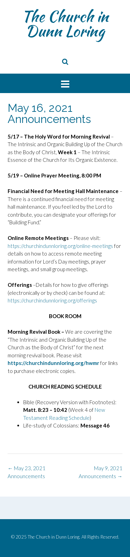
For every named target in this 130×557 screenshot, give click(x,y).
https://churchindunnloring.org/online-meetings (60, 246)
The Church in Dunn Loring (65, 23)
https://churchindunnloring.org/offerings (52, 300)
